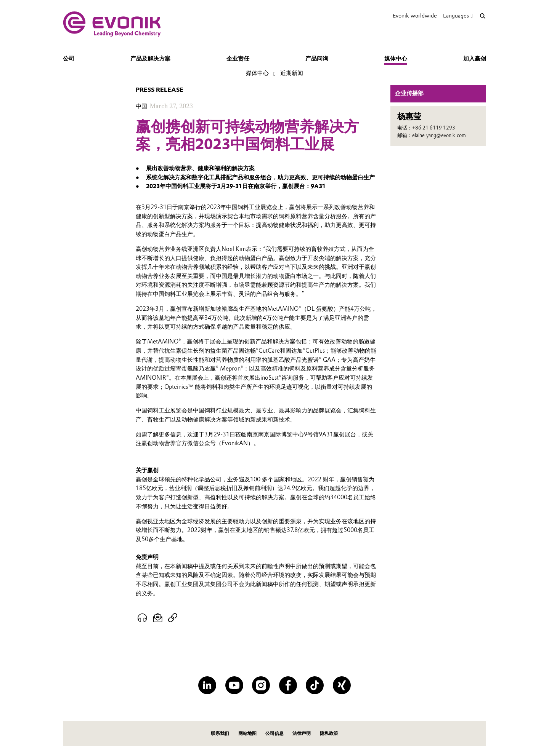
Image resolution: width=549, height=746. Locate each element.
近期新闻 (291, 73)
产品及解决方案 (150, 58)
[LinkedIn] (207, 685)
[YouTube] (234, 685)
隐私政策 (329, 733)
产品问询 (316, 58)
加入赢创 (474, 58)
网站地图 (247, 733)
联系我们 (220, 733)
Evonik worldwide (415, 15)
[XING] (342, 685)
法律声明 (301, 733)
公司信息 (274, 733)
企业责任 (237, 58)
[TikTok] (315, 685)
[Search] (482, 15)
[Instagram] (261, 685)
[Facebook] (288, 685)
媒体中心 (395, 58)
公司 (68, 58)
